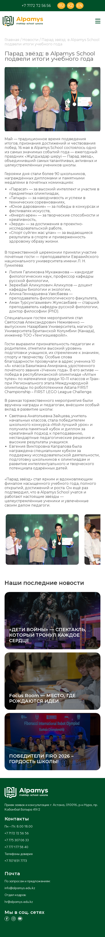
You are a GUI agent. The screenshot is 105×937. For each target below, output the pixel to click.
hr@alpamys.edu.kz (19, 901)
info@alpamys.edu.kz (20, 887)
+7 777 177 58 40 (16, 846)
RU (61, 5)
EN (79, 5)
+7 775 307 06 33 (17, 840)
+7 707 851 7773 (16, 860)
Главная (12, 40)
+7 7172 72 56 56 (36, 5)
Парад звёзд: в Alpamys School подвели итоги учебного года (52, 42)
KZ (70, 5)
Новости (30, 40)
